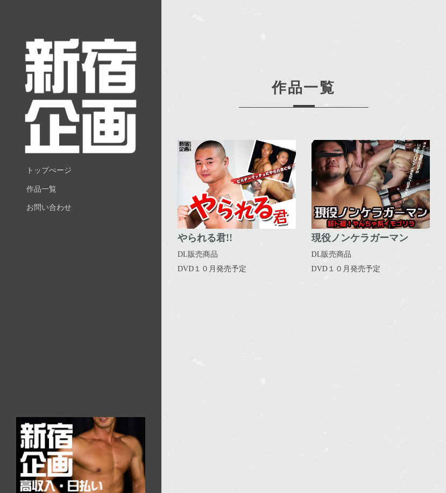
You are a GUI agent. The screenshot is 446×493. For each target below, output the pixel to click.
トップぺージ (49, 171)
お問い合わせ (49, 209)
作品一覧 (42, 190)
